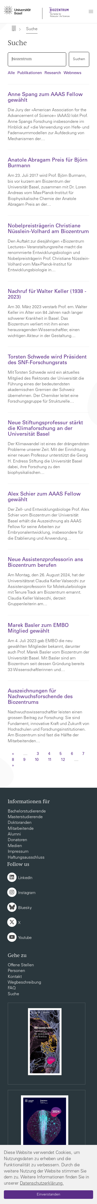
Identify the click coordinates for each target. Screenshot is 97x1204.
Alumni (14, 834)
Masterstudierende (25, 817)
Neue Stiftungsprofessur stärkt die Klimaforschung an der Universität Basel (45, 429)
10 (37, 760)
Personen (16, 971)
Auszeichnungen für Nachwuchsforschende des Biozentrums (40, 697)
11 (49, 760)
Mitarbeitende (21, 829)
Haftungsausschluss (26, 858)
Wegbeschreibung (24, 982)
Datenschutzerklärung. (42, 1184)
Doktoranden (20, 823)
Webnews (72, 73)
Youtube (25, 938)
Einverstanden (48, 1195)
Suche (13, 994)
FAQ (12, 988)
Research (52, 73)
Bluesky (25, 908)
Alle (11, 73)
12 (63, 760)
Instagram (26, 893)
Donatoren (17, 840)
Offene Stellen (21, 965)
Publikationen (29, 73)
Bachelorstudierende (27, 811)
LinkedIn (25, 878)
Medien (15, 846)
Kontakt (15, 977)
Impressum (18, 852)
